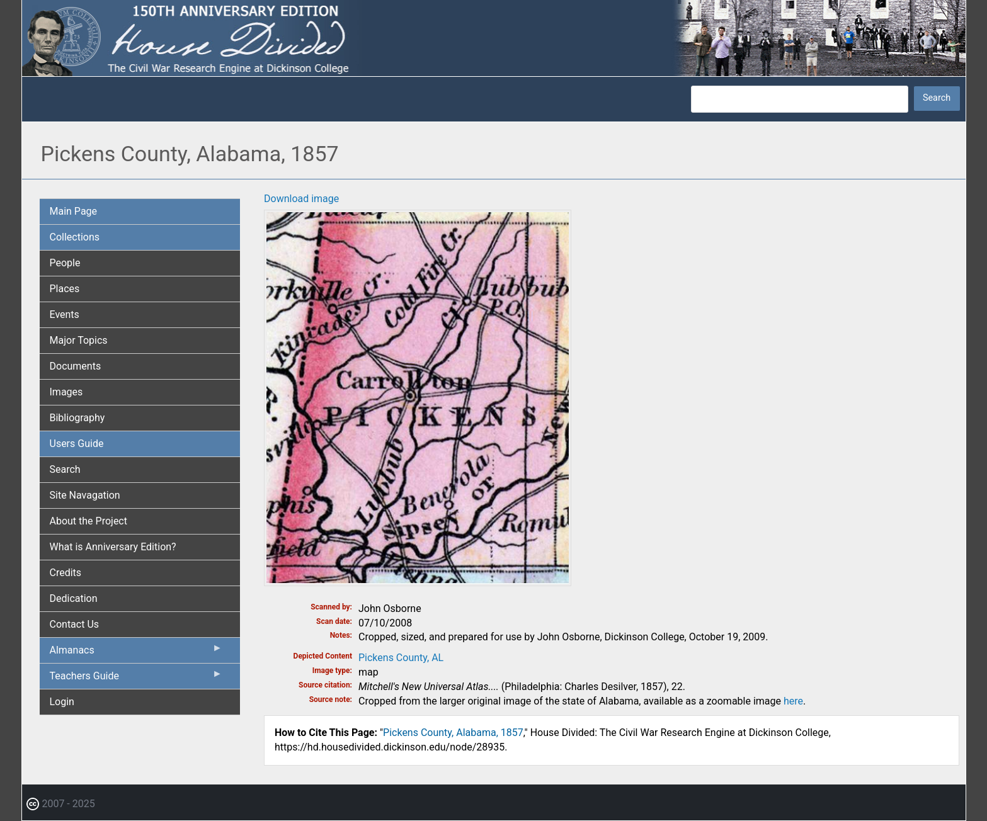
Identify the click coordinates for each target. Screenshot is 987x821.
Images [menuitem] (66, 392)
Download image (301, 199)
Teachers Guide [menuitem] (136, 679)
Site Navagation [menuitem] (85, 495)
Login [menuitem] (62, 702)
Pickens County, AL (400, 658)
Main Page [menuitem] (74, 211)
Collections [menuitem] (75, 237)
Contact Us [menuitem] (75, 624)
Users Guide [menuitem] (77, 444)
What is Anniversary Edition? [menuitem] (113, 547)
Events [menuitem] (64, 314)
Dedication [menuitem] (74, 598)
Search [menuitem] (65, 469)
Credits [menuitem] (66, 573)
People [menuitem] (65, 263)
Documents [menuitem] (75, 366)
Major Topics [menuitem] (79, 340)
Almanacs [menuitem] (136, 653)
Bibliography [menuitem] (77, 418)
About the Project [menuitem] (88, 521)
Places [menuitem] (65, 289)
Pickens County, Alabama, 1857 (453, 733)
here (793, 701)
